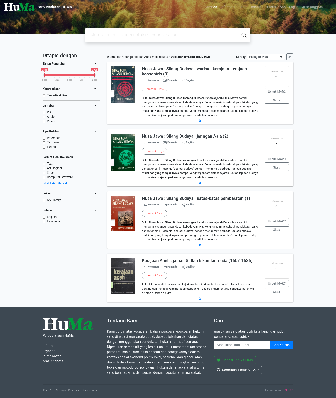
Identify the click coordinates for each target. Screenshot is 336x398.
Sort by (241, 57)
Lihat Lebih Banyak (55, 183)
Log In (294, 7)
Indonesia (53, 221)
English (52, 217)
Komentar (151, 80)
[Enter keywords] (242, 345)
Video (51, 121)
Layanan (49, 351)
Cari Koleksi (282, 345)
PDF (49, 112)
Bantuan (257, 7)
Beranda (210, 7)
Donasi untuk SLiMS (235, 360)
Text (50, 163)
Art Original (54, 168)
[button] (200, 120)
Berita (243, 7)
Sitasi (277, 100)
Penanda (172, 80)
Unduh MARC (277, 91)
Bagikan (188, 80)
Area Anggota (312, 7)
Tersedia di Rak (57, 95)
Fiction (51, 147)
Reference (53, 138)
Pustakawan (276, 7)
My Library (54, 200)
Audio (51, 116)
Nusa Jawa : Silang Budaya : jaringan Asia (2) (185, 136)
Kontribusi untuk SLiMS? (238, 370)
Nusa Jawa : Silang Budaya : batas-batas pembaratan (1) (196, 198)
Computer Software (60, 177)
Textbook (53, 142)
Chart (50, 172)
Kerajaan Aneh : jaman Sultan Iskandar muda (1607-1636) (197, 260)
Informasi (227, 7)
